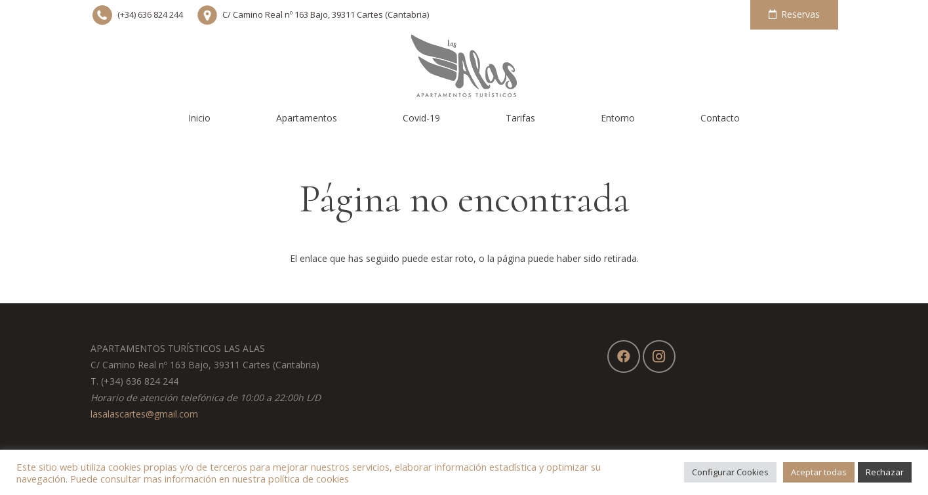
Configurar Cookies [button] (730, 472)
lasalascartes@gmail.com (144, 414)
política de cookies (308, 478)
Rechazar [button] (885, 472)
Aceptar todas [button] (819, 472)
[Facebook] (623, 356)
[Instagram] (659, 356)
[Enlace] (464, 65)
